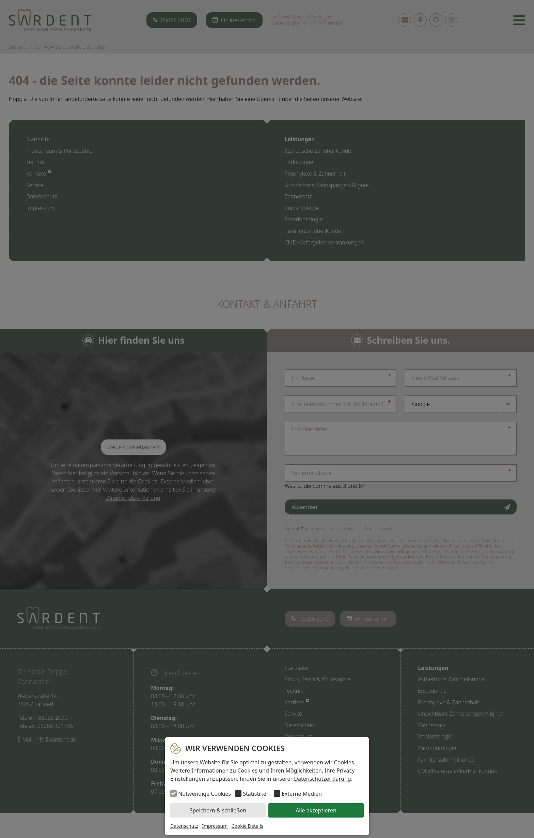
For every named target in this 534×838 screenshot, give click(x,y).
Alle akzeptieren (316, 810)
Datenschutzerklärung (322, 778)
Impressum (214, 826)
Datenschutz (184, 826)
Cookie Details (247, 826)
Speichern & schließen (218, 810)
